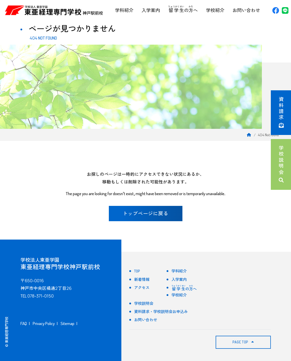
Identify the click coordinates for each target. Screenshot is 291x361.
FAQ (23, 323)
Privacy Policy (44, 323)
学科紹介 (124, 10)
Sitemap (67, 323)
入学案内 (151, 10)
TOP (137, 271)
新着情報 (141, 279)
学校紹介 (215, 10)
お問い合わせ (246, 10)
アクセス (141, 287)
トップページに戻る (146, 213)
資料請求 (281, 112)
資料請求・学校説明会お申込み (161, 311)
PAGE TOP (243, 342)
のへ (183, 9)
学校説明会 (281, 164)
